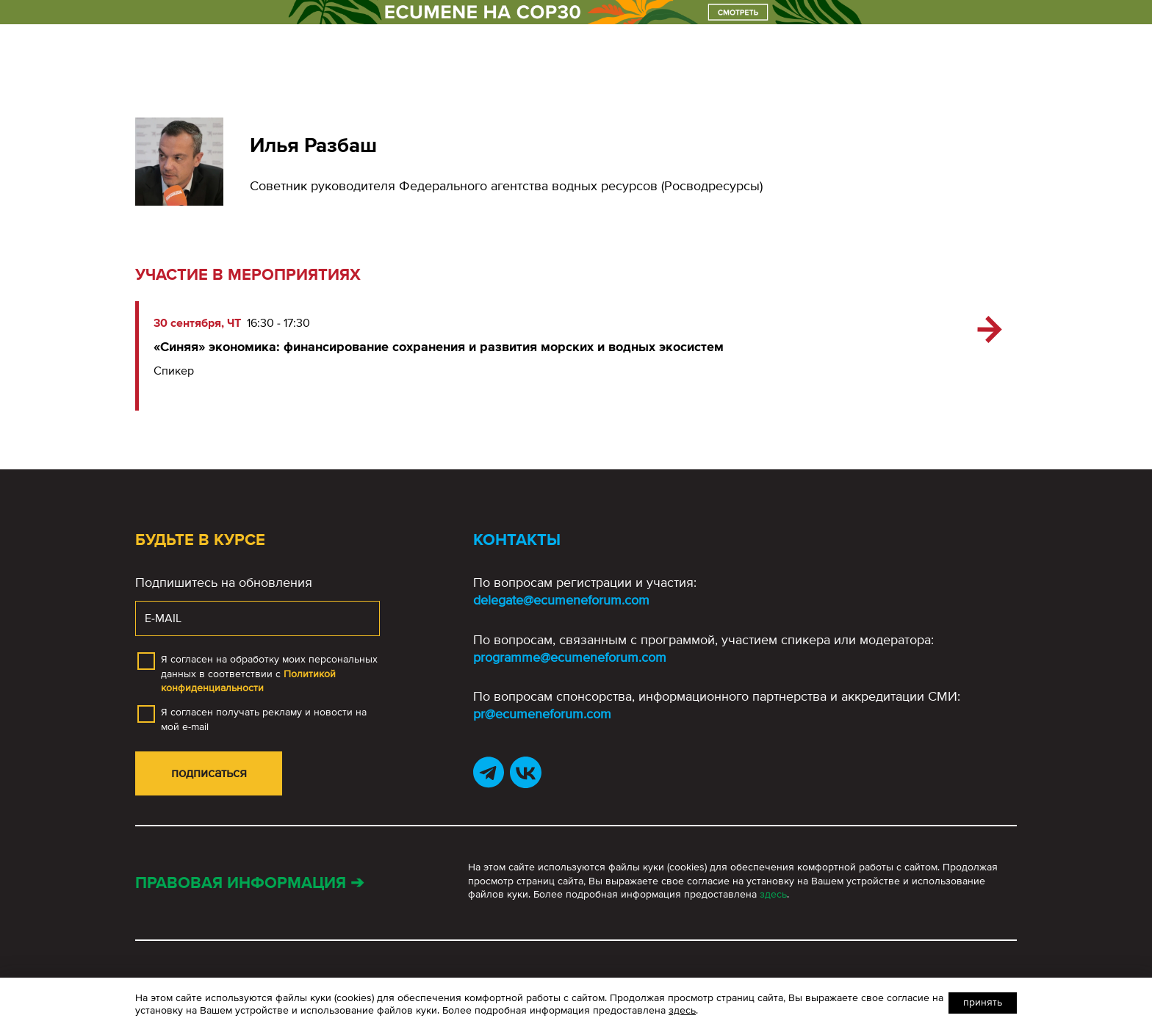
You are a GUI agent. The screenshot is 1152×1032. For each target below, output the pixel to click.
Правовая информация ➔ (249, 883)
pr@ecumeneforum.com (542, 714)
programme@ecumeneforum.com (569, 657)
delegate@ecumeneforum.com (561, 600)
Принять (982, 1002)
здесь (773, 894)
